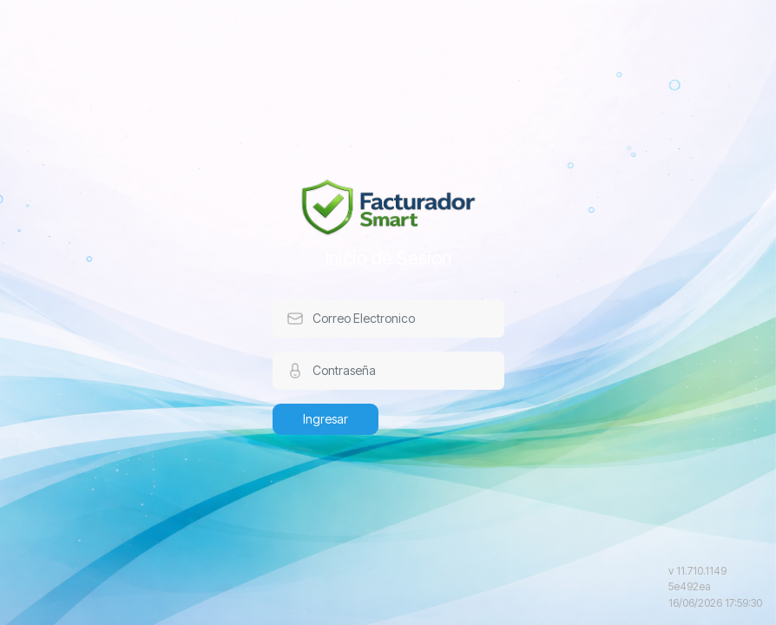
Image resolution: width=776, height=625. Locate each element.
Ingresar (325, 418)
